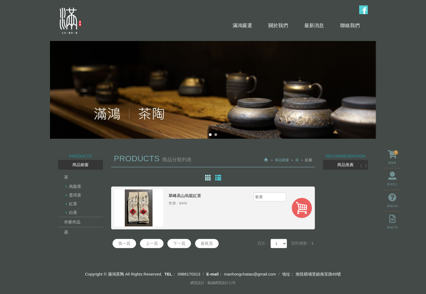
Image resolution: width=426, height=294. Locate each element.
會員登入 (392, 179)
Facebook (363, 9)
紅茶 (73, 203)
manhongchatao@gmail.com (250, 274)
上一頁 (152, 243)
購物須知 (392, 200)
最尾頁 (207, 243)
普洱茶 (75, 195)
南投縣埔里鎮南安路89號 (318, 274)
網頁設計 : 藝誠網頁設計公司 (213, 283)
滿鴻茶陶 (70, 21)
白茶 (73, 212)
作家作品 (72, 222)
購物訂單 (392, 222)
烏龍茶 (75, 186)
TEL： (170, 274)
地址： (288, 274)
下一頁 (179, 243)
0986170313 (189, 274)
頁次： (263, 243)
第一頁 (124, 243)
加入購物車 (302, 208)
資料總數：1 (302, 243)
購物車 (393, 157)
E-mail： (214, 274)
